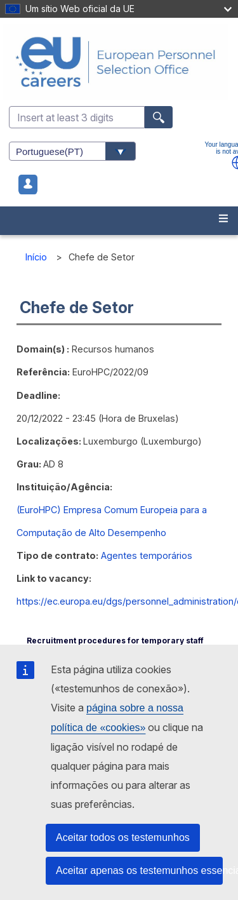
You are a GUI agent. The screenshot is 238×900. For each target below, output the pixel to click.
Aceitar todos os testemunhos (123, 837)
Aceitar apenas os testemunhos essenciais (139, 870)
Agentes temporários (146, 555)
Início (36, 257)
